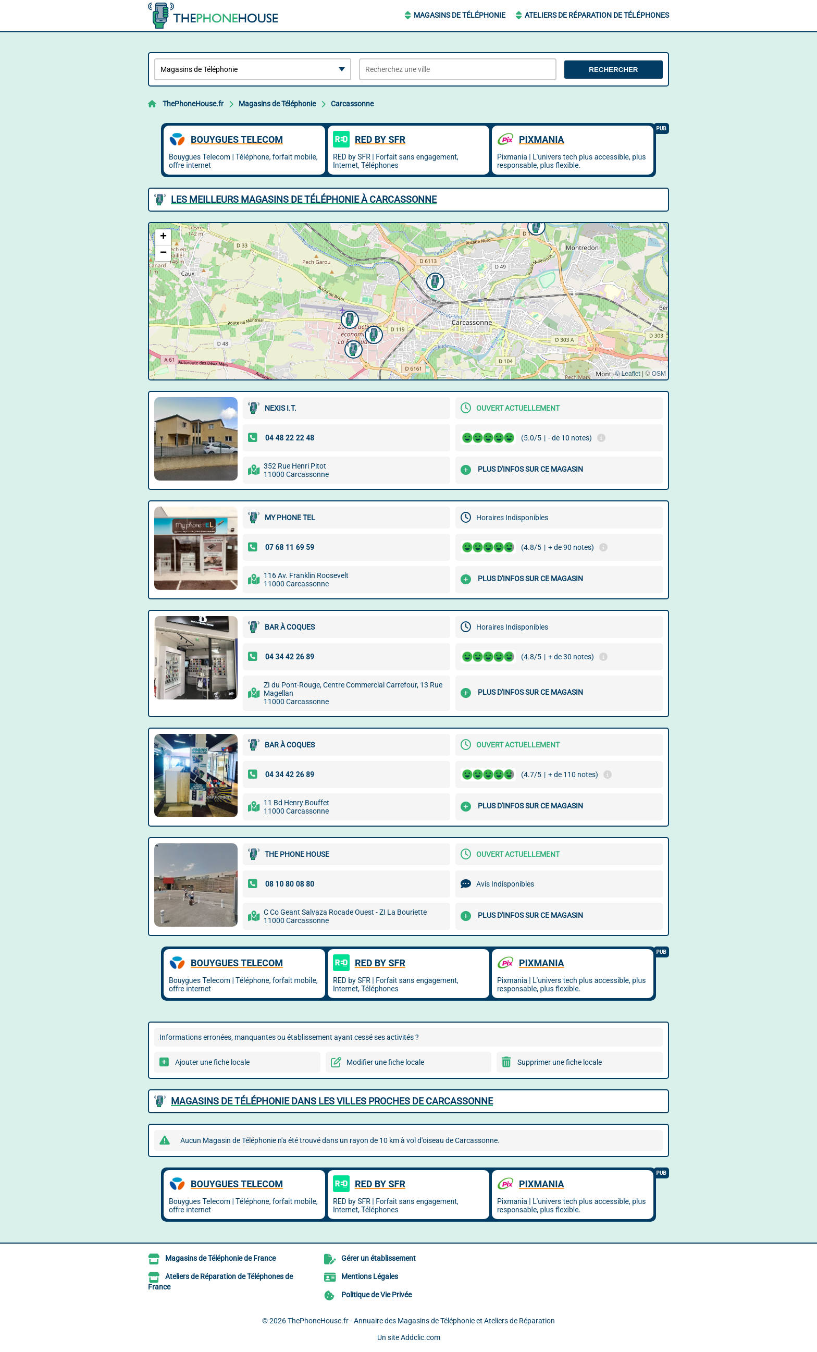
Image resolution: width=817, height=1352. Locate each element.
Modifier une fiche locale (385, 1062)
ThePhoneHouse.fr (193, 104)
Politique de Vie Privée (376, 1294)
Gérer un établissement (378, 1258)
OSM (659, 373)
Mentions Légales (369, 1276)
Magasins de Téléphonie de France (220, 1258)
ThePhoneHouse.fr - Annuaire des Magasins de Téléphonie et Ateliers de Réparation (421, 1321)
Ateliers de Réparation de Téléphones (597, 15)
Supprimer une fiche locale (559, 1062)
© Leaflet (627, 373)
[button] (372, 333)
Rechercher (613, 69)
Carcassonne (352, 104)
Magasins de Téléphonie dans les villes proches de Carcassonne (332, 1101)
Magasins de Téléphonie (459, 15)
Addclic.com (420, 1337)
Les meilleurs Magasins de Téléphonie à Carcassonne (304, 199)
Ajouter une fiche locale (212, 1062)
